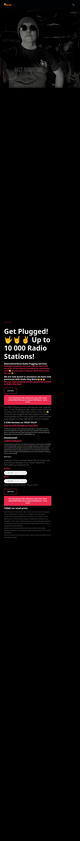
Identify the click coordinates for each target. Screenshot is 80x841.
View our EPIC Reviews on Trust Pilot (21, 425)
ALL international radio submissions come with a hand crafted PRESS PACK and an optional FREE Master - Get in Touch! (27, 400)
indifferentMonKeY (13, 441)
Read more (8, 457)
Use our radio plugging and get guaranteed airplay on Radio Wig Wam (27, 382)
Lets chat (10, 391)
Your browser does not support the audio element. (15, 473)
